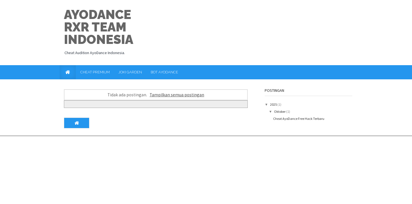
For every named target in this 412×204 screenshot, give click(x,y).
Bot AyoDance (164, 72)
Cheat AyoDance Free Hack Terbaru (298, 118)
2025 (273, 104)
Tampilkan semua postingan (177, 94)
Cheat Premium (95, 72)
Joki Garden (130, 72)
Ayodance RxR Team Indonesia (98, 27)
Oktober (280, 111)
